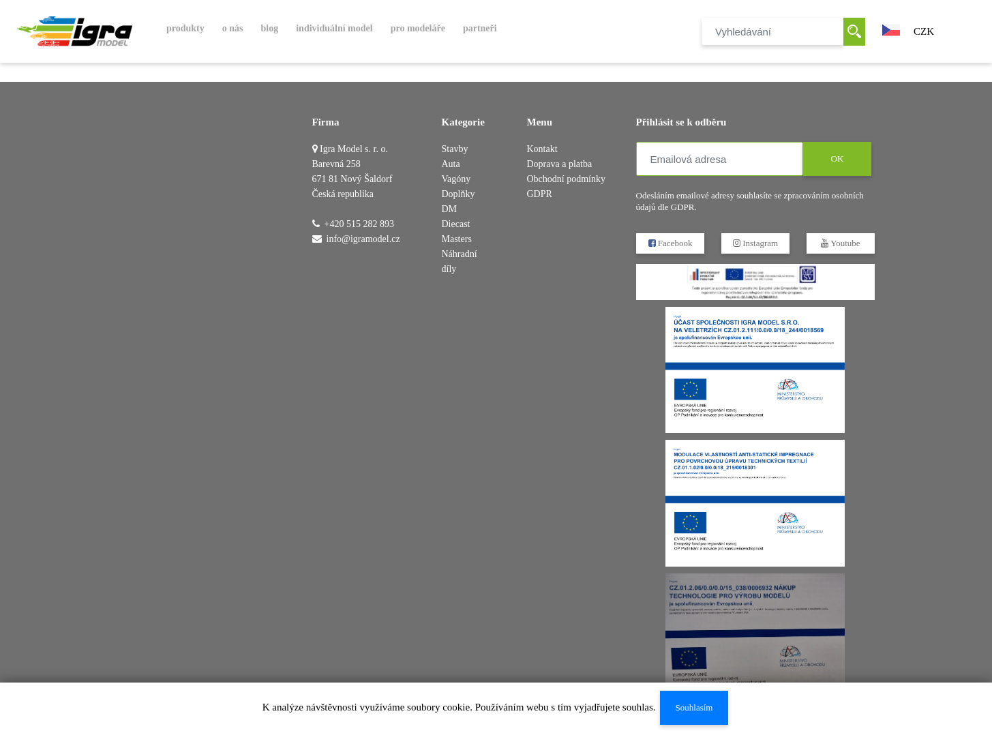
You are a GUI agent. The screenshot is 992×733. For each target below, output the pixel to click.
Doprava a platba (559, 164)
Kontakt (542, 149)
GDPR (539, 194)
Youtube (840, 243)
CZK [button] (924, 31)
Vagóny (456, 179)
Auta (451, 164)
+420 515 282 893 (359, 224)
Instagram (754, 243)
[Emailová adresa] (719, 159)
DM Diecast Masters (457, 224)
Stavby (455, 149)
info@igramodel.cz (363, 239)
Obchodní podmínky (566, 179)
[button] (891, 28)
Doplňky (458, 194)
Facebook (670, 243)
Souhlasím (693, 707)
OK (836, 158)
